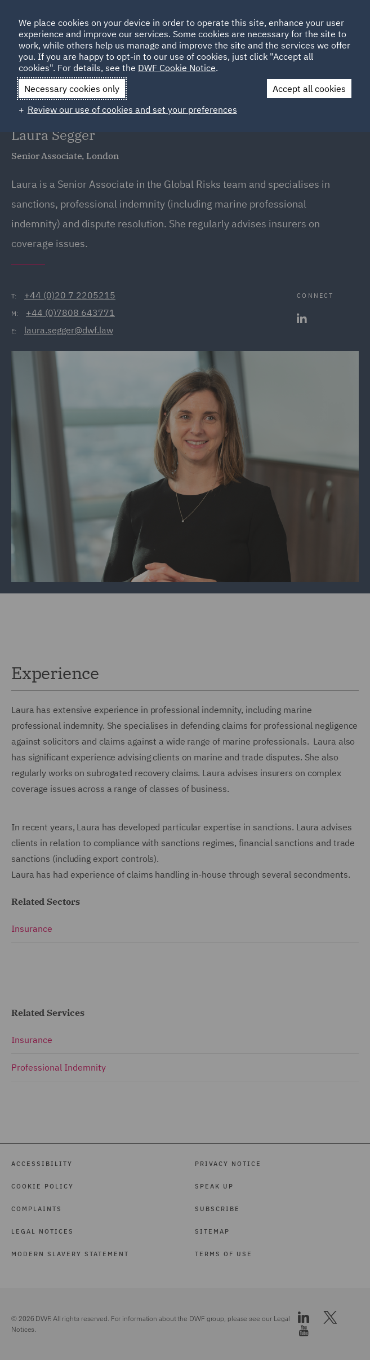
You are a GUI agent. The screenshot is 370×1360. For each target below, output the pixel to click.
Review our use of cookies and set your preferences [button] (132, 109)
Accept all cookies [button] (309, 88)
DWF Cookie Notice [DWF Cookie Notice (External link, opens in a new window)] (177, 67)
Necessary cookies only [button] (71, 88)
